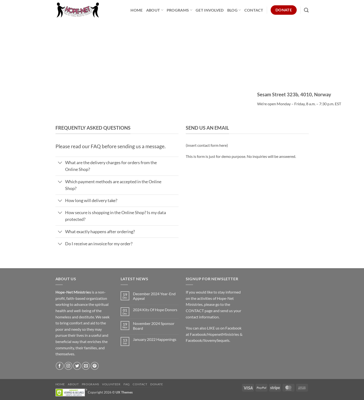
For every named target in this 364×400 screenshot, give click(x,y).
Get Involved (210, 10)
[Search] (306, 10)
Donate (156, 384)
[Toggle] (60, 163)
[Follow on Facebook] (60, 366)
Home (136, 10)
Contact (253, 10)
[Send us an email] (86, 366)
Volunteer (111, 384)
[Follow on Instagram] (68, 366)
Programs (179, 10)
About (154, 10)
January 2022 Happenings (154, 339)
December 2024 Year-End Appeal (154, 296)
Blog (234, 10)
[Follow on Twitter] (77, 366)
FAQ (127, 384)
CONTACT (195, 310)
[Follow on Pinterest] (95, 366)
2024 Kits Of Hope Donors (155, 309)
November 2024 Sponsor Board (153, 325)
